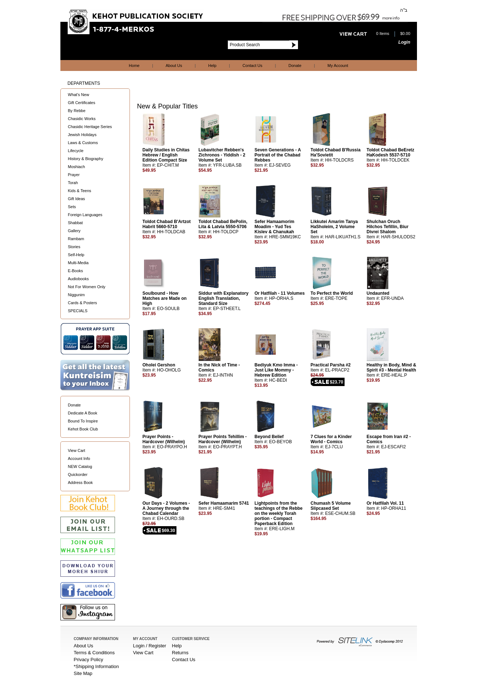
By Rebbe (77, 110)
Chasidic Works (82, 118)
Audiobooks (78, 279)
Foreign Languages (85, 215)
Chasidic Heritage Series (90, 126)
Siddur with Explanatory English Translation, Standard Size (224, 298)
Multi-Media (78, 263)
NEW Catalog (80, 466)
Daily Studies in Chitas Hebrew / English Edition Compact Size (166, 155)
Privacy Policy (88, 659)
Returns (180, 652)
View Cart (76, 450)
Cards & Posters (82, 303)
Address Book (80, 482)
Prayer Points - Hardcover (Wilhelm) (164, 439)
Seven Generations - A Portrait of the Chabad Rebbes (278, 155)
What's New (78, 94)
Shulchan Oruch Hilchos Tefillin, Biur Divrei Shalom (388, 226)
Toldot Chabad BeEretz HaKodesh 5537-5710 (390, 152)
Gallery (74, 231)
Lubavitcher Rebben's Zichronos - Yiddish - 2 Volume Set (222, 155)
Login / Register (149, 645)
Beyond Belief (269, 436)
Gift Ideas (76, 198)
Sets (72, 206)
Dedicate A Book (83, 413)
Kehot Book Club (83, 429)
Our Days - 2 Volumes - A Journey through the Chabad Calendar (166, 508)
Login (404, 42)
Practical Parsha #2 (331, 365)
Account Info (79, 458)
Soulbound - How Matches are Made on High (165, 298)
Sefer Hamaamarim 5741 (224, 503)
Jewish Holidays (82, 134)
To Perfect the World (332, 293)
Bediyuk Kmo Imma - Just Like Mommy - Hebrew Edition (276, 370)
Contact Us (252, 65)
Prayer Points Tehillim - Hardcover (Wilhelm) (223, 439)
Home (134, 65)
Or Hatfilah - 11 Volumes (280, 293)
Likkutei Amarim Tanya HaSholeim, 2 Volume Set (334, 226)
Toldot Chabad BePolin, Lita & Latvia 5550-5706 (223, 224)
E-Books (75, 271)
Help (212, 65)
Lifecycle (76, 150)
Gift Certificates (81, 102)
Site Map (83, 673)
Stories (74, 247)
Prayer (74, 174)
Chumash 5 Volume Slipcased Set (331, 506)
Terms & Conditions (94, 652)
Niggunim (76, 295)
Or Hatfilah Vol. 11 (385, 503)
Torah (73, 182)
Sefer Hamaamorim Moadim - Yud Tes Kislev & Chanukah (274, 226)
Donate (295, 65)
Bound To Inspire (83, 421)
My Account (337, 65)
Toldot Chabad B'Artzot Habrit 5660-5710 (167, 224)
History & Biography (85, 158)
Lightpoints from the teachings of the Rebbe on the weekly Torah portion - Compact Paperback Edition (279, 513)
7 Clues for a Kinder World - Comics (331, 439)
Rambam (76, 239)
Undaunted (378, 293)
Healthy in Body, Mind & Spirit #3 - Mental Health (391, 367)
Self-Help (76, 255)
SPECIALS (78, 311)
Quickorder (78, 474)
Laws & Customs (83, 142)
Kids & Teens (79, 190)
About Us (174, 65)
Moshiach (76, 166)
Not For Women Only (87, 287)
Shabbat (75, 223)
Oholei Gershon (159, 365)
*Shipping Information (96, 666)
